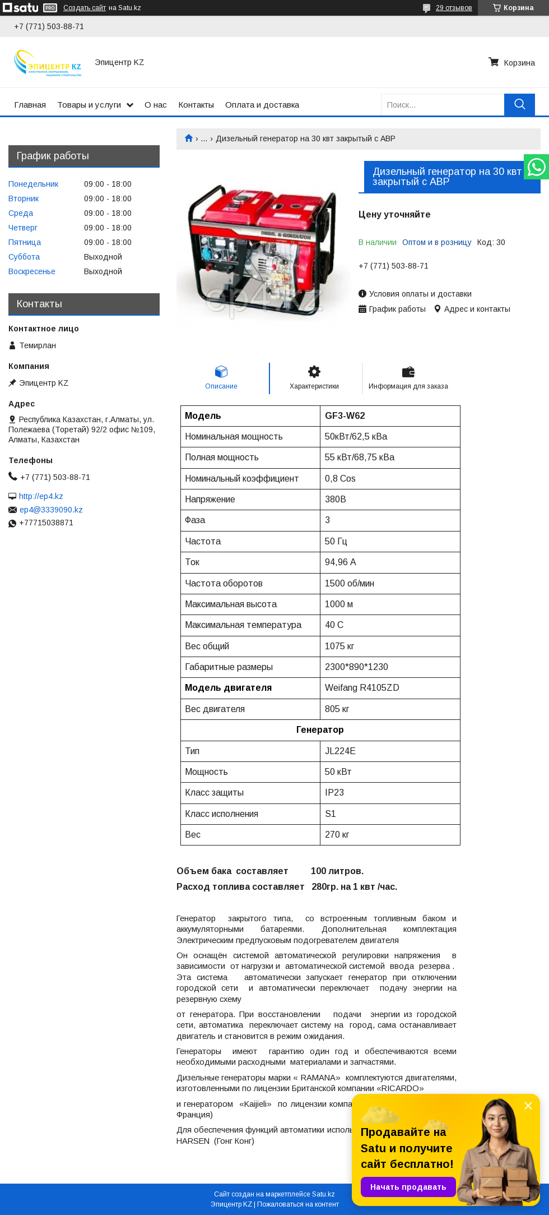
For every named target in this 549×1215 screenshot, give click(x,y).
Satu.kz (323, 1194)
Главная (30, 104)
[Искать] (519, 105)
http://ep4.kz (41, 496)
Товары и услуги (89, 104)
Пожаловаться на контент (298, 1204)
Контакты (196, 104)
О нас (156, 104)
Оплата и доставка (262, 104)
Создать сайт (84, 8)
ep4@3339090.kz (51, 509)
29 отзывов (454, 8)
